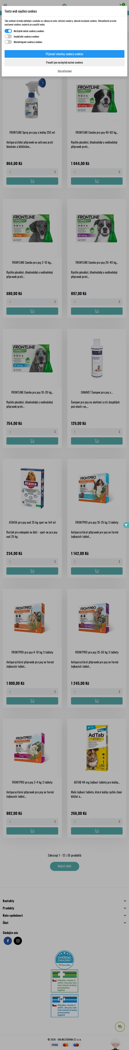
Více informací (65, 71)
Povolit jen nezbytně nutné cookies (64, 62)
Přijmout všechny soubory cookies (64, 54)
